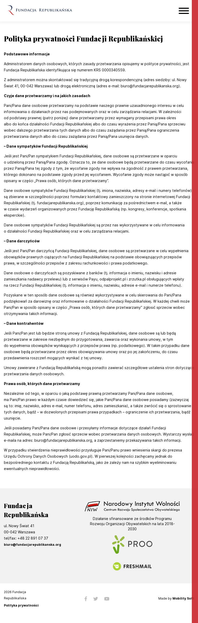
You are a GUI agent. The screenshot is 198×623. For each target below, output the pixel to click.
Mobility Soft (183, 598)
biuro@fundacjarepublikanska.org (32, 545)
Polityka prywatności (21, 605)
